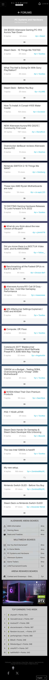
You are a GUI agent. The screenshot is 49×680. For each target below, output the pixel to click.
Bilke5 (12, 640)
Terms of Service (16, 662)
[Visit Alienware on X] (17, 673)
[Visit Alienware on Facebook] (8, 673)
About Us (31, 662)
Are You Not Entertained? (17, 545)
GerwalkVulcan (16, 619)
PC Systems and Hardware (18, 553)
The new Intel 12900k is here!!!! (19, 450)
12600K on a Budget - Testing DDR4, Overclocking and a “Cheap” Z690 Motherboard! (22, 371)
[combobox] (41, 678)
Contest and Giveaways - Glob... (20, 576)
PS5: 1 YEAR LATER (13, 412)
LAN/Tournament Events (17, 566)
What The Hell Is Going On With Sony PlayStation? (22, 68)
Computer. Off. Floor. (16, 329)
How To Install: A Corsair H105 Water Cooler (22, 106)
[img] (35, 3)
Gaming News (13, 530)
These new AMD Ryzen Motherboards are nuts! (23, 187)
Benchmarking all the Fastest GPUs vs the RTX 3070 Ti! (24, 267)
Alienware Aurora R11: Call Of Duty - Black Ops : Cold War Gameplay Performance (23, 289)
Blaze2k (42, 436)
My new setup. (11, 467)
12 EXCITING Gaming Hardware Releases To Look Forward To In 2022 (24, 207)
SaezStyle (41, 398)
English (39, 678)
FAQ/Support (8, 662)
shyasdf (13, 615)
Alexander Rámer (38, 507)
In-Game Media (13, 549)
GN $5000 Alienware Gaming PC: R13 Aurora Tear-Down (23, 31)
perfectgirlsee (16, 636)
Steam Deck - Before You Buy (18, 88)
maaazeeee (40, 295)
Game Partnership (39, 662)
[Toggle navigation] (3, 4)
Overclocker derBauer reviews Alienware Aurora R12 (24, 147)
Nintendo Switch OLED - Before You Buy (24, 485)
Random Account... (17, 631)
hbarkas (42, 152)
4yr (36, 36)
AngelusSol (40, 355)
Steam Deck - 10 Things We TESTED (22, 50)
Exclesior (41, 112)
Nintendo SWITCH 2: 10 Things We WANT (21, 167)
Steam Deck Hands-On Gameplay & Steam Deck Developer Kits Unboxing (22, 430)
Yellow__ (41, 252)
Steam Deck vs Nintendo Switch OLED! (23, 503)
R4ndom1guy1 (15, 644)
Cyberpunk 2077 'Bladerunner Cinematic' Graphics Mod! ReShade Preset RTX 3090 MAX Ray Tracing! (21, 349)
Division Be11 (40, 273)
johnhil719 (41, 232)
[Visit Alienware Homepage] (13, 667)
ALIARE (42, 92)
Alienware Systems (15, 557)
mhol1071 (14, 648)
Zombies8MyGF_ (38, 471)
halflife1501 (14, 652)
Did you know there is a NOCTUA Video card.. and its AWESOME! (24, 247)
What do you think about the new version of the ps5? (22, 227)
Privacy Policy (25, 662)
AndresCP (14, 623)
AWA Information (14, 526)
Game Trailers (12, 562)
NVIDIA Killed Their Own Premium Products (22, 393)
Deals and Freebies (15, 534)
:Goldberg (41, 172)
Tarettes (42, 54)
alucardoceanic (16, 627)
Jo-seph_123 (40, 192)
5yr (32, 295)
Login (45, 4)
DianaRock (41, 132)
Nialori (42, 36)
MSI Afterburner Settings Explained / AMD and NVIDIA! (23, 310)
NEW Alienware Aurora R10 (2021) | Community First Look (21, 126)
